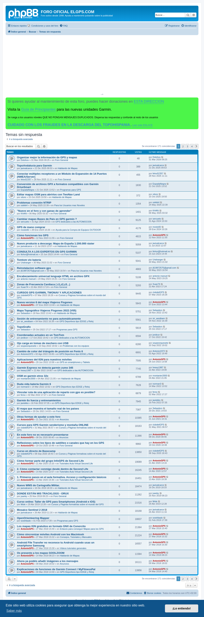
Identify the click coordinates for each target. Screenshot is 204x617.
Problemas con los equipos (76, 346)
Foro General (61, 160)
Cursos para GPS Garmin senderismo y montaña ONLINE (52, 424)
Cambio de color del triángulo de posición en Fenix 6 (50, 351)
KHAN (24, 213)
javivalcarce (26, 168)
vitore (23, 197)
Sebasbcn (25, 313)
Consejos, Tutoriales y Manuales (76, 537)
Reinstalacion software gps (34, 268)
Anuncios (64, 419)
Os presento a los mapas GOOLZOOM (40, 552)
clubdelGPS (26, 295)
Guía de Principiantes (38, 109)
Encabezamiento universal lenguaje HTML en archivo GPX (53, 276)
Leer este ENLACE (142, 125)
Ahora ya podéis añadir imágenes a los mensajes (47, 561)
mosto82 (25, 230)
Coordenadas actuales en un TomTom (40, 335)
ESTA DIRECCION (149, 101)
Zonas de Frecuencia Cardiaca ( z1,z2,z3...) (43, 284)
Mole (23, 504)
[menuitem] (43, 25)
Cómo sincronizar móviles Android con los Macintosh (50, 534)
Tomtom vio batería (29, 259)
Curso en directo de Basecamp (36, 451)
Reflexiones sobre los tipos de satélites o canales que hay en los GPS (60, 442)
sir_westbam (27, 321)
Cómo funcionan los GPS (32, 235)
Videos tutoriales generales (73, 548)
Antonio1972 (27, 354)
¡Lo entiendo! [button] (182, 608)
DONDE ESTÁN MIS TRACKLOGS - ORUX (43, 493)
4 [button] (192, 146)
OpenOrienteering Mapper (33, 518)
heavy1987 (26, 370)
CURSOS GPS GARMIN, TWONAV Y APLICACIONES (49, 292)
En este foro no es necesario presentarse (42, 434)
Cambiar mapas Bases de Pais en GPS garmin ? (47, 218)
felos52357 (26, 179)
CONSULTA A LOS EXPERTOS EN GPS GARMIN (47, 251)
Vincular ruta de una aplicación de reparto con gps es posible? (56, 392)
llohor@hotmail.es (29, 254)
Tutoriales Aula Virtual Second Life (76, 463)
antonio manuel (28, 279)
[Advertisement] (102, 65)
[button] (196, 146)
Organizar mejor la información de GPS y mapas (47, 157)
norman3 (25, 387)
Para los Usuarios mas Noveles (69, 205)
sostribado (26, 521)
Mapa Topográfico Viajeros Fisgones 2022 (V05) (46, 310)
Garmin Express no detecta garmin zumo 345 (45, 367)
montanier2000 (28, 378)
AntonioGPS (27, 238)
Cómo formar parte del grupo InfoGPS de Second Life (50, 460)
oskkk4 (24, 205)
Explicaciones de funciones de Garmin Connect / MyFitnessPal (56, 569)
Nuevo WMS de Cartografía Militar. (38, 485)
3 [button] (187, 146)
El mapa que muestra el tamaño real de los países (48, 408)
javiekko (25, 403)
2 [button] (183, 146)
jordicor (24, 338)
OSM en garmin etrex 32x (32, 375)
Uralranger (26, 262)
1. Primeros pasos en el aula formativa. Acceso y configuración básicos (61, 477)
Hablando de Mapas (67, 168)
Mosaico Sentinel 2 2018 (32, 509)
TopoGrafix (24, 326)
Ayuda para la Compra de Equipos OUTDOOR (78, 230)
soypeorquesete (28, 346)
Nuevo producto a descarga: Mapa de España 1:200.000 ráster (55, 243)
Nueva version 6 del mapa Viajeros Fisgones (44, 302)
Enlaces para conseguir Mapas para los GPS (82, 529)
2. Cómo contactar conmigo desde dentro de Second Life (52, 468)
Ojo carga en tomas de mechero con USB (43, 343)
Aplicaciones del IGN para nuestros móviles (44, 359)
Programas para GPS (70, 190)
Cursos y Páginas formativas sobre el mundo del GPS (77, 504)
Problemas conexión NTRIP (34, 202)
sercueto (25, 221)
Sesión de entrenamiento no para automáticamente (49, 318)
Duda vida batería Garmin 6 (34, 384)
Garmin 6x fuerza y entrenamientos (39, 400)
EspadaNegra (27, 190)
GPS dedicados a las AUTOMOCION (73, 221)
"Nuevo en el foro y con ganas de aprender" (44, 210)
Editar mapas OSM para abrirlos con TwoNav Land (48, 194)
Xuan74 (24, 287)
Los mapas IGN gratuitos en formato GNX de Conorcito (51, 526)
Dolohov (25, 160)
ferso (23, 395)
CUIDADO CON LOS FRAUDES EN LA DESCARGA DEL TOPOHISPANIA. (69, 125)
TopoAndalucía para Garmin (34, 165)
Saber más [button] (14, 610)
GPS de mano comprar (31, 227)
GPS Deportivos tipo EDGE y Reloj (76, 321)
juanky (24, 496)
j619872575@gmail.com (32, 271)
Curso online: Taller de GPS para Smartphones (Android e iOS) (56, 501)
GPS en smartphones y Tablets (75, 362)
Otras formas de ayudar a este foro (38, 416)
